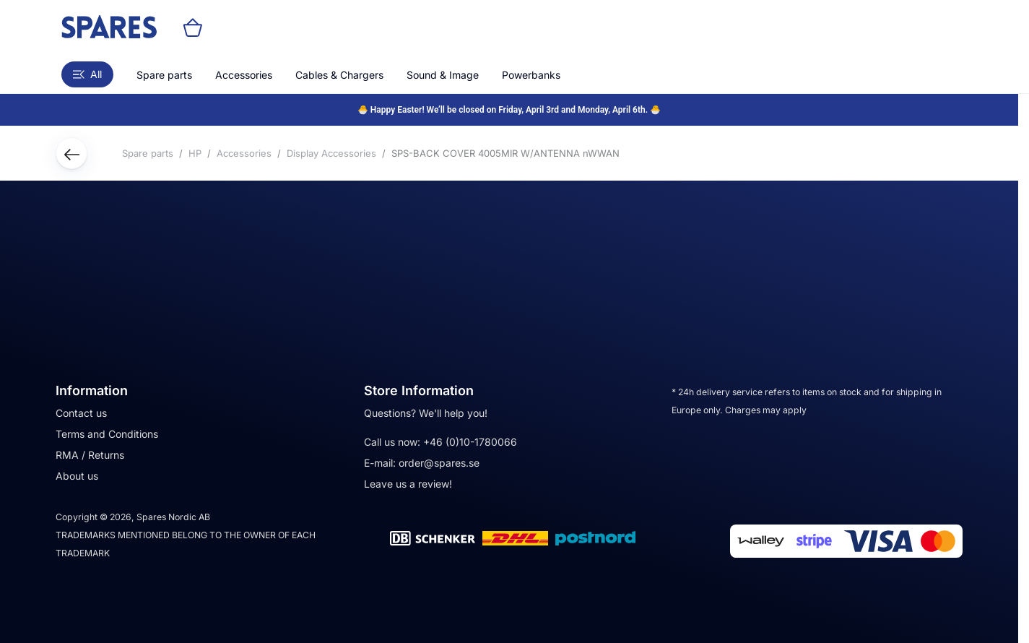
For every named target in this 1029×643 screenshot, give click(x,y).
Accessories (243, 75)
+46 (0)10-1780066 (470, 442)
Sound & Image (443, 75)
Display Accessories (331, 153)
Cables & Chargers (339, 75)
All (87, 74)
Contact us (81, 413)
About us (77, 476)
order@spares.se (439, 463)
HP (194, 153)
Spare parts (164, 75)
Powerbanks (531, 75)
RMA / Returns (90, 455)
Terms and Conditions (107, 434)
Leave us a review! (408, 484)
